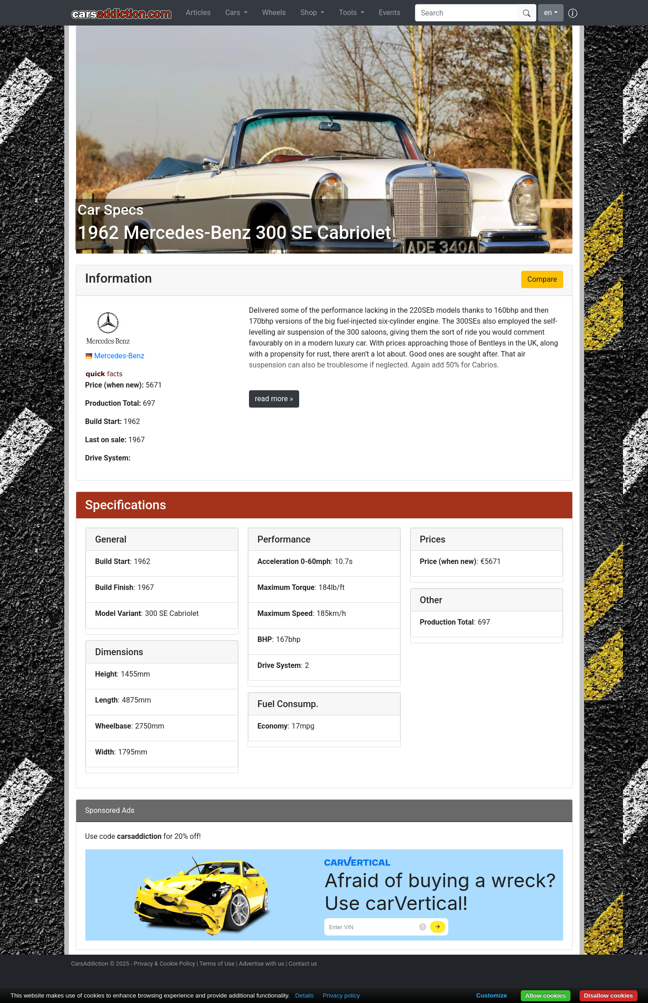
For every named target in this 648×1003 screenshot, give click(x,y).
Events (389, 12)
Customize (491, 995)
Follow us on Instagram (507, 964)
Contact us (303, 963)
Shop (310, 12)
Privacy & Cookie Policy (164, 963)
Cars (233, 12)
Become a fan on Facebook (539, 964)
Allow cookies (545, 995)
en (548, 12)
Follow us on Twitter (523, 964)
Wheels (274, 12)
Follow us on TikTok (555, 964)
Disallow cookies (608, 995)
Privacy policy (341, 995)
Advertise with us (261, 963)
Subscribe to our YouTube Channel (571, 964)
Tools (348, 12)
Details (304, 995)
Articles (198, 12)
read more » (274, 398)
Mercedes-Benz (119, 356)
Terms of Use (216, 963)
